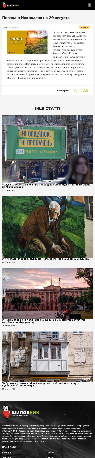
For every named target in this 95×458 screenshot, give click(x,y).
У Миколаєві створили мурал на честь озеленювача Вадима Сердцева (45, 259)
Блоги (51, 453)
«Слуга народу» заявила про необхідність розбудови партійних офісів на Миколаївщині (46, 186)
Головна (6, 453)
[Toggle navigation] (89, 5)
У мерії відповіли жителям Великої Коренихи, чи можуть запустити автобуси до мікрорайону (43, 321)
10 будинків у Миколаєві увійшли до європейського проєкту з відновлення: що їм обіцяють (40, 384)
